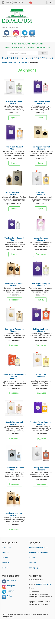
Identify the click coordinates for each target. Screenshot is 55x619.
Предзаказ (41, 254)
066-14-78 (43, 584)
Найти (43, 53)
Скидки (5, 568)
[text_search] (27, 53)
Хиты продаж (43, 47)
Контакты (6, 563)
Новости (5, 552)
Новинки (16, 44)
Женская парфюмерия (38, 547)
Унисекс (32, 47)
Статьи (5, 558)
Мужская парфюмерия (15, 47)
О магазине (6, 547)
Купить (14, 118)
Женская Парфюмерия (32, 44)
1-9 (3, 58)
